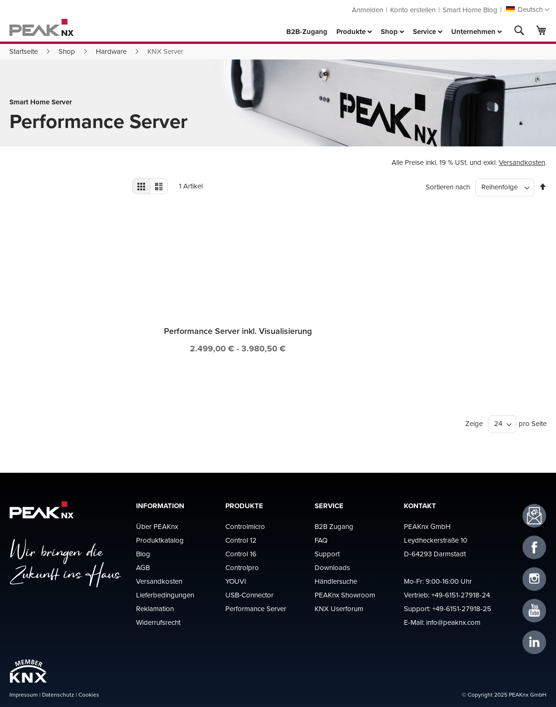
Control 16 (241, 554)
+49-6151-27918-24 (460, 595)
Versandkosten (522, 162)
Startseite (23, 51)
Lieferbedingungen (165, 595)
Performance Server (255, 608)
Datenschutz (58, 694)
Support (327, 554)
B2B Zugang (334, 526)
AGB (143, 567)
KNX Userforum (339, 608)
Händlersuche (336, 581)
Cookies (88, 694)
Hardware (111, 51)
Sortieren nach (448, 187)
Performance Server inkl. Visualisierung (238, 331)
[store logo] (41, 27)
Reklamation (155, 608)
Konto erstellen (413, 10)
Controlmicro (245, 526)
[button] (527, 10)
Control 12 (241, 540)
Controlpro (242, 567)
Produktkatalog (160, 540)
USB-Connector (249, 595)
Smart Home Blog (470, 10)
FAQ (321, 540)
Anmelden (367, 10)
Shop (67, 51)
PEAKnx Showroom (345, 595)
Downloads (332, 567)
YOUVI (235, 581)
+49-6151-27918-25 (461, 608)
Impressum (23, 694)
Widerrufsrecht (158, 622)
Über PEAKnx (157, 526)
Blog (143, 554)
